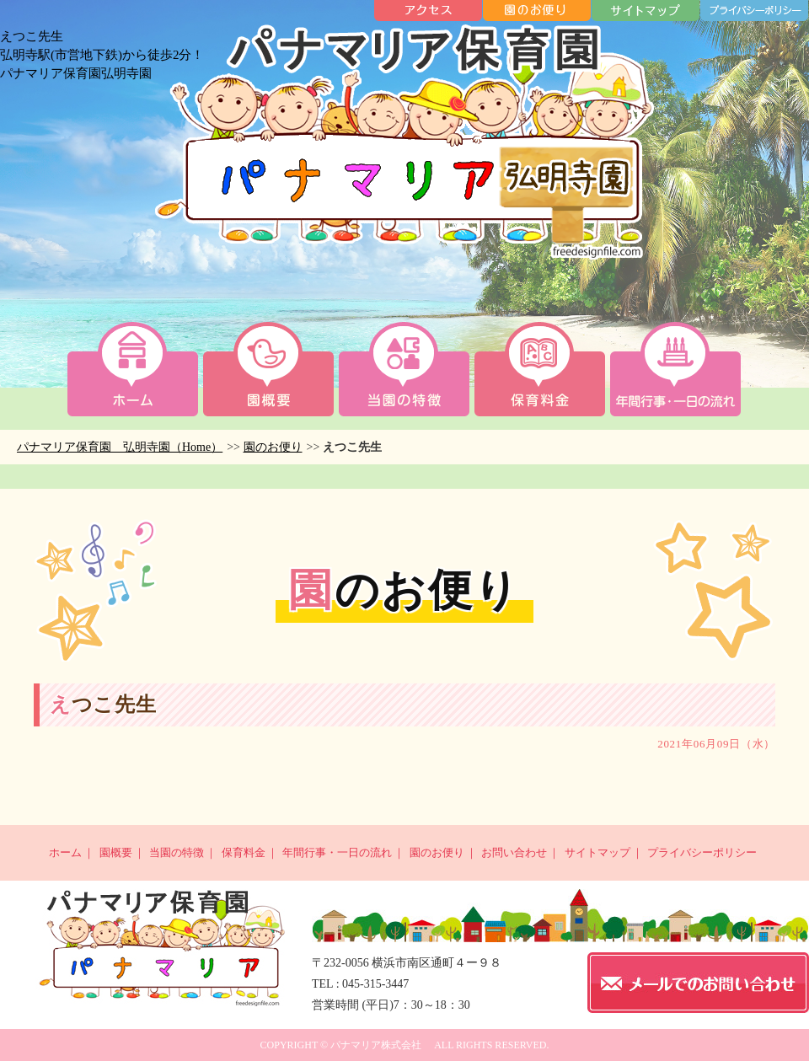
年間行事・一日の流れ (337, 852)
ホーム (65, 852)
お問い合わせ (514, 852)
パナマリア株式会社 (375, 1045)
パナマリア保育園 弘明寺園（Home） (119, 447)
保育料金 (243, 852)
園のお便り (273, 447)
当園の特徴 (176, 852)
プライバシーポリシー (702, 852)
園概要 (115, 852)
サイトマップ (597, 852)
